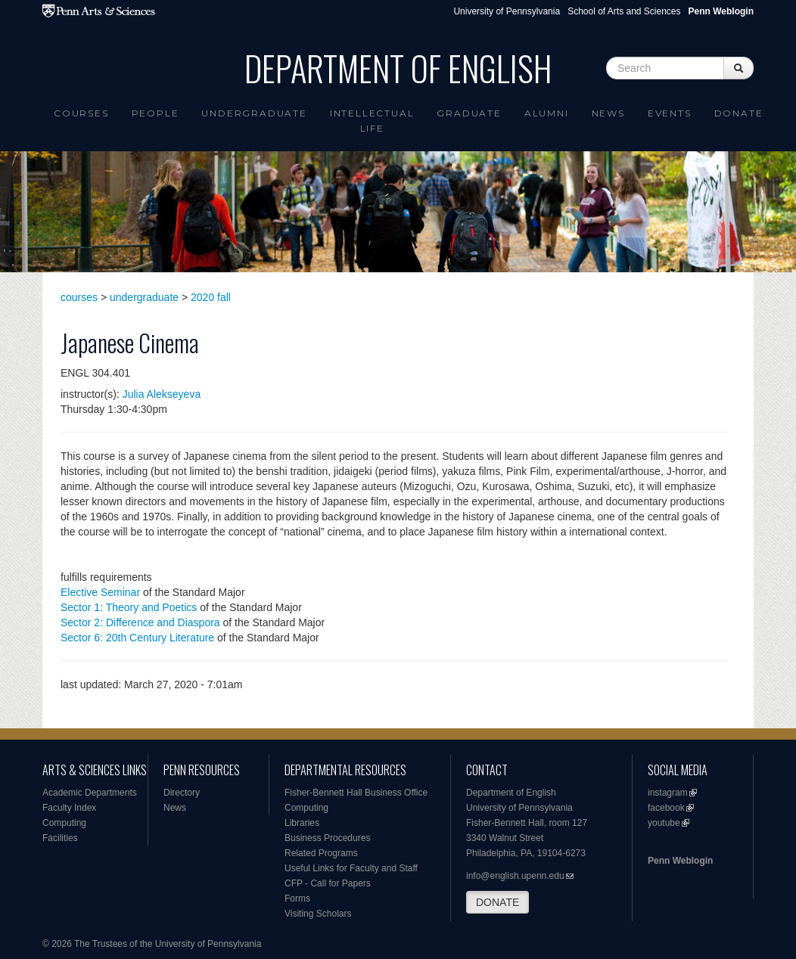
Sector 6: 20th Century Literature (137, 638)
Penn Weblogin (680, 860)
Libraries (302, 823)
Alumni (546, 113)
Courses (81, 113)
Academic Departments (89, 792)
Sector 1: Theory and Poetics (129, 607)
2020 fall (211, 297)
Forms (297, 898)
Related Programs (321, 853)
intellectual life (372, 120)
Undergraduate (253, 113)
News (608, 113)
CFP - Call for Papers (328, 883)
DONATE (497, 902)
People (155, 113)
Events (670, 113)
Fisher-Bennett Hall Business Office (356, 792)
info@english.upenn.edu (515, 876)
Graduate (469, 113)
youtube (664, 823)
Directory (181, 792)
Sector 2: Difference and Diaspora (140, 622)
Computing (64, 823)
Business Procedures (327, 838)
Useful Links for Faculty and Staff (351, 868)
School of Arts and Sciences (623, 11)
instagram (668, 792)
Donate (738, 113)
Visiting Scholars (318, 913)
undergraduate (144, 297)
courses (79, 297)
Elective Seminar (100, 592)
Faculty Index (69, 807)
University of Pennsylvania (506, 11)
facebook (666, 807)
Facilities (60, 838)
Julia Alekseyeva (162, 394)
